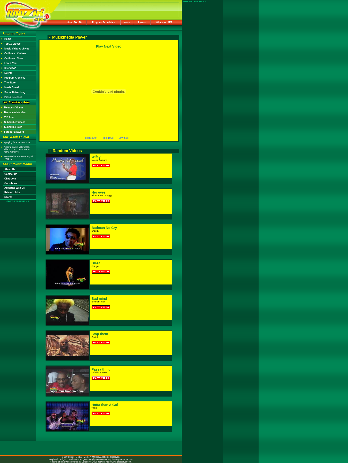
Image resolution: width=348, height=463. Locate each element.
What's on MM (164, 22)
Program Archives (14, 77)
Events (142, 22)
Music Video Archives (16, 48)
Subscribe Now (13, 127)
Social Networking (14, 92)
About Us (9, 169)
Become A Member (15, 112)
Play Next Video (108, 46)
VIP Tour (9, 117)
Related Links (12, 192)
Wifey (96, 157)
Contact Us (10, 174)
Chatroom (10, 178)
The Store (10, 82)
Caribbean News (13, 58)
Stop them (100, 334)
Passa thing (101, 369)
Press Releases (13, 97)
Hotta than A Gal (105, 405)
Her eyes (99, 192)
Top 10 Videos (12, 43)
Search (8, 197)
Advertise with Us (14, 188)
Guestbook (10, 183)
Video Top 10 (74, 22)
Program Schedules (103, 22)
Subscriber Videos (14, 122)
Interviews (10, 68)
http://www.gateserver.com (120, 459)
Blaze (96, 263)
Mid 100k (108, 137)
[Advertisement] (17, 216)
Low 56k (123, 137)
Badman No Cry (104, 228)
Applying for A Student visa (17, 142)
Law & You (10, 63)
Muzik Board (11, 87)
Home (7, 39)
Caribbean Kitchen (15, 53)
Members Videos (13, 107)
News (127, 22)
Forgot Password (14, 131)
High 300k (91, 137)
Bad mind (99, 299)
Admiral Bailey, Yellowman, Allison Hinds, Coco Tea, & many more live (17, 149)
